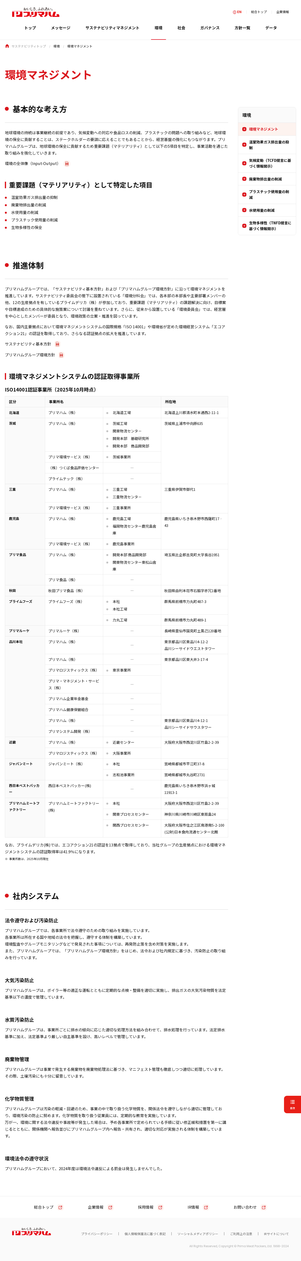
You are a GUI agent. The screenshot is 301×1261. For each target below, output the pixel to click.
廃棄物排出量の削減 (265, 178)
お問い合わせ (245, 1207)
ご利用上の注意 (241, 1233)
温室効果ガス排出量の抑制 (269, 144)
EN (239, 11)
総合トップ (259, 11)
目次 (292, 1108)
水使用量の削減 (262, 210)
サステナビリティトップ (28, 46)
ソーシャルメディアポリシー (197, 1233)
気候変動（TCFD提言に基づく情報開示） (270, 163)
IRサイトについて (276, 1233)
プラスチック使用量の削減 (269, 194)
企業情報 (282, 11)
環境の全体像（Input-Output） (33, 163)
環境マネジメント (263, 129)
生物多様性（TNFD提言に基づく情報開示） (270, 225)
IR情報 (193, 1207)
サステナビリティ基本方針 (28, 344)
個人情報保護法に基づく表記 (145, 1233)
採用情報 (145, 1207)
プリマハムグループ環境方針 (30, 355)
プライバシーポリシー (97, 1233)
